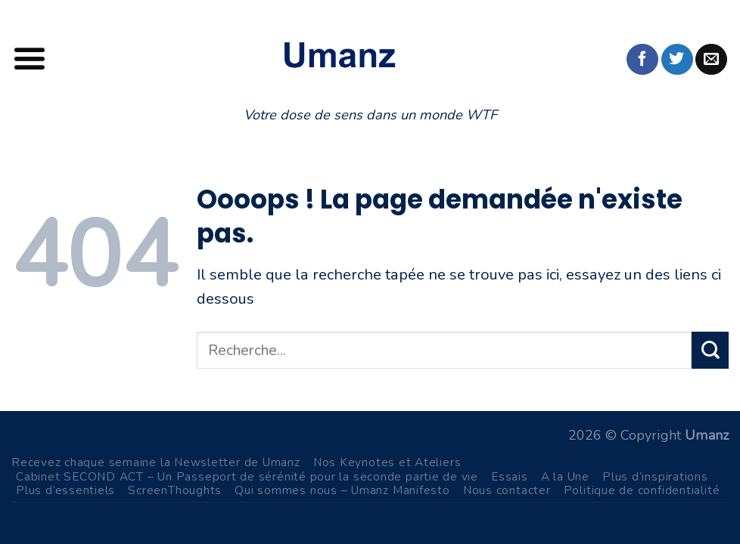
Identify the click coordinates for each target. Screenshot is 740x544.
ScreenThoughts (175, 490)
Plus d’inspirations (655, 476)
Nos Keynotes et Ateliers (387, 462)
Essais (509, 476)
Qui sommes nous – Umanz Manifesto (342, 490)
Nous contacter (507, 490)
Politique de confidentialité (642, 490)
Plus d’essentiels (65, 490)
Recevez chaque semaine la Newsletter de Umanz (155, 462)
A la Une (565, 476)
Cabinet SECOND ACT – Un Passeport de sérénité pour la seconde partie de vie (247, 476)
